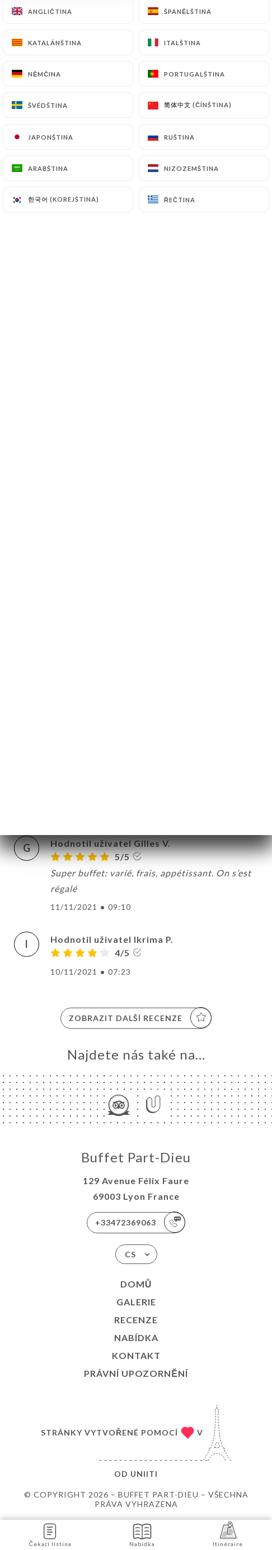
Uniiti (144, 1474)
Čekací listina (50, 1534)
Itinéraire (228, 1534)
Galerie (136, 1301)
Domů (136, 1284)
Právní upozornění (136, 1373)
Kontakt (136, 1355)
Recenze (136, 1319)
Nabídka (136, 1337)
